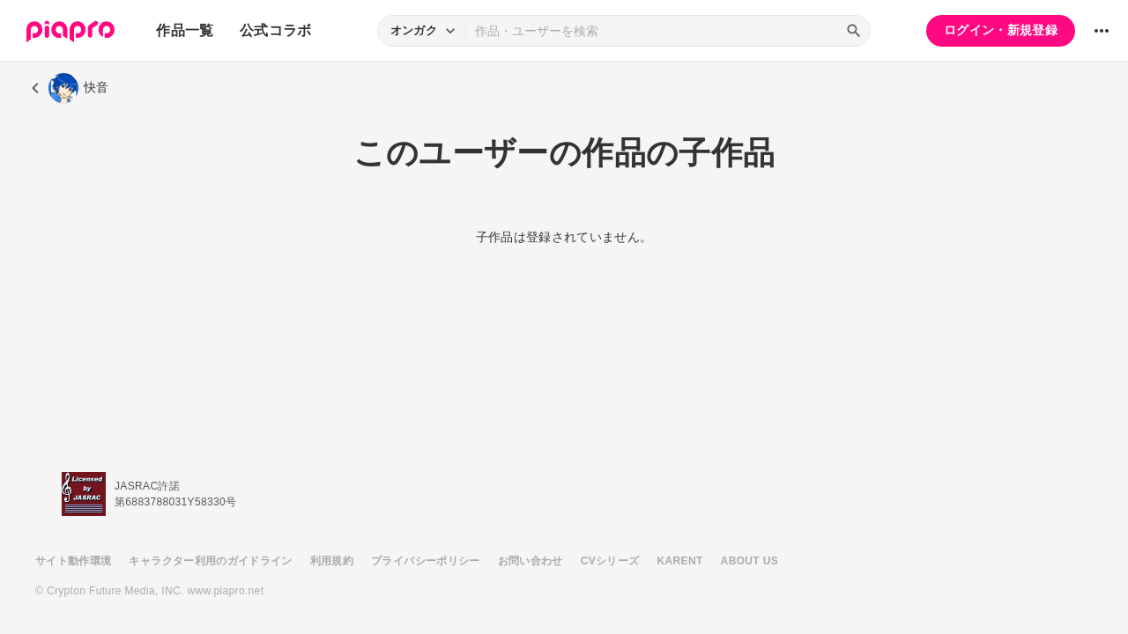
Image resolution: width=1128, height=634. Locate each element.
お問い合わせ (530, 561)
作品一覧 (184, 30)
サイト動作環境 (73, 561)
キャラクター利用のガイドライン (210, 561)
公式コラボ (276, 30)
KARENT (680, 561)
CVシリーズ (610, 561)
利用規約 (331, 561)
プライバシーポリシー (425, 561)
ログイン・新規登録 (1001, 30)
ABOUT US (749, 561)
